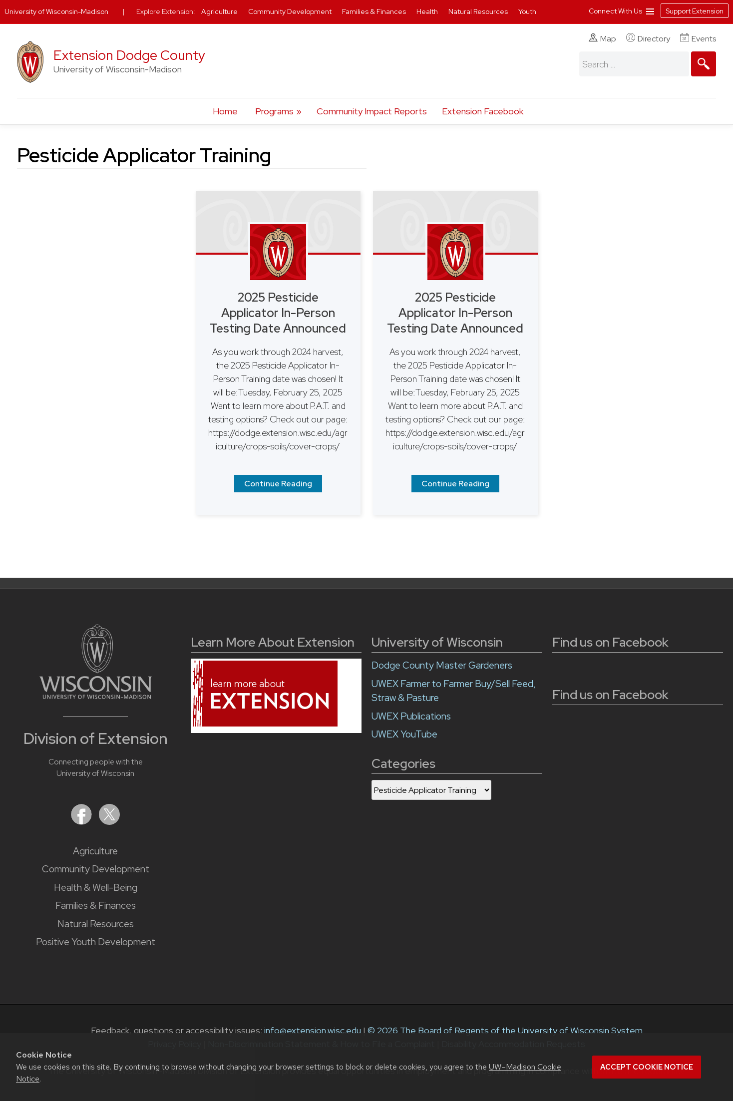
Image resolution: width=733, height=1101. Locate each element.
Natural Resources (95, 924)
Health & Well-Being (95, 887)
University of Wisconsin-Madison (56, 11)
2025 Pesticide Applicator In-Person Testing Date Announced (278, 313)
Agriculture (95, 851)
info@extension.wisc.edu (312, 1030)
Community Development (95, 869)
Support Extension (695, 10)
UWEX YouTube (404, 734)
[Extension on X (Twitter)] (109, 821)
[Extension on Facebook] (82, 821)
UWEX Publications (411, 716)
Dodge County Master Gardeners (441, 665)
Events (698, 38)
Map (602, 38)
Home (225, 111)
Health (427, 11)
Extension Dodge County (129, 55)
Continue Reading (278, 483)
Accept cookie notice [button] (646, 1067)
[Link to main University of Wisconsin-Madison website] (95, 696)
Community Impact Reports (372, 111)
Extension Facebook (482, 111)
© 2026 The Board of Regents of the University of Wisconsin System (505, 1030)
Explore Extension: (165, 11)
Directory (648, 38)
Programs (274, 111)
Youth (527, 11)
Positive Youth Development (95, 942)
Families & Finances (95, 905)
